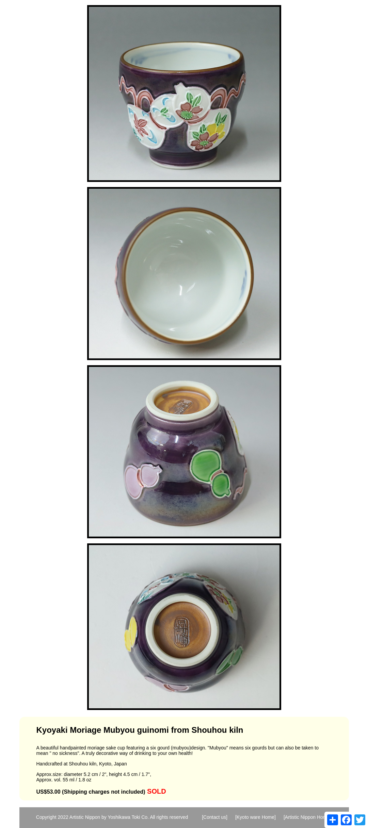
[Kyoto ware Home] (255, 817)
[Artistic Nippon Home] (307, 817)
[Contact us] (214, 817)
